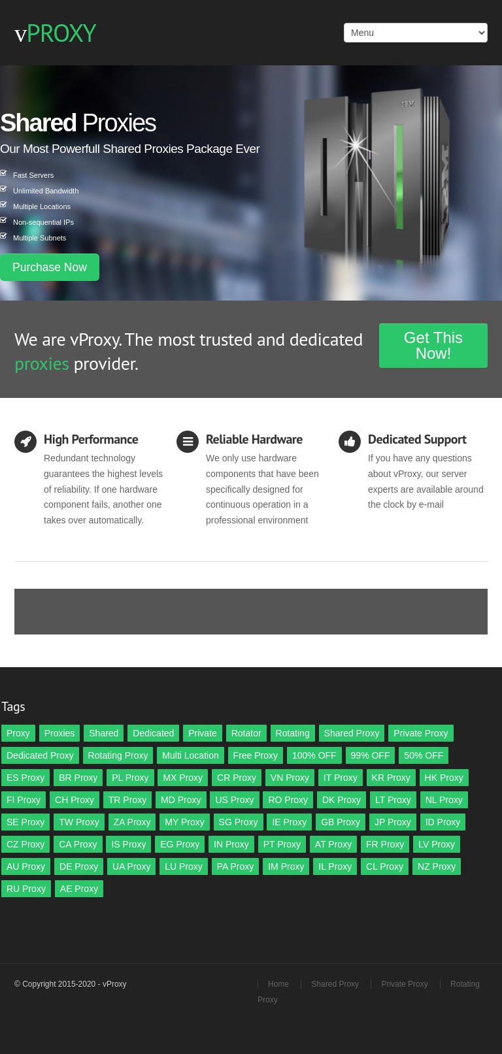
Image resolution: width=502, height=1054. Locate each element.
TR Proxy (127, 800)
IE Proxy (289, 822)
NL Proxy (444, 800)
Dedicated (153, 733)
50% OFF (423, 755)
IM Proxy (286, 866)
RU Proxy (26, 888)
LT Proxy (393, 800)
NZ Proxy (437, 866)
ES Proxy (25, 777)
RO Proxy (288, 800)
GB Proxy (340, 822)
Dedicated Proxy (40, 755)
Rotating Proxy (118, 755)
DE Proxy (78, 866)
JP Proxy (393, 822)
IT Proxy (341, 777)
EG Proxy (179, 844)
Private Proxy (420, 733)
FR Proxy (385, 844)
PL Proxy (130, 777)
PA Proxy (235, 866)
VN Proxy (290, 777)
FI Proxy (24, 800)
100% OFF (314, 755)
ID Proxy (443, 822)
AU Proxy (26, 866)
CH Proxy (74, 800)
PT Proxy (282, 844)
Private (202, 733)
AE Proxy (79, 888)
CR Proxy (236, 777)
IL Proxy (335, 866)
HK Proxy (444, 777)
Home (278, 984)
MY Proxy (184, 822)
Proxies (59, 733)
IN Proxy (231, 844)
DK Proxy (341, 800)
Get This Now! (433, 345)
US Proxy (234, 800)
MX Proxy (183, 777)
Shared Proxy (352, 733)
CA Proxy (78, 844)
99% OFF (370, 755)
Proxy (18, 733)
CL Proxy (384, 866)
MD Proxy (181, 800)
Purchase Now (49, 267)
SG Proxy (238, 822)
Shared (103, 733)
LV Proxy (436, 844)
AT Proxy (333, 844)
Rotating (293, 733)
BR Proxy (78, 777)
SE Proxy (25, 822)
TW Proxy (79, 822)
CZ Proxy (25, 844)
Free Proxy (255, 755)
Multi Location (190, 755)
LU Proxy (184, 866)
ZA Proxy (132, 822)
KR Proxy (391, 777)
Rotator (246, 733)
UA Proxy (131, 866)
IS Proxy (128, 844)
